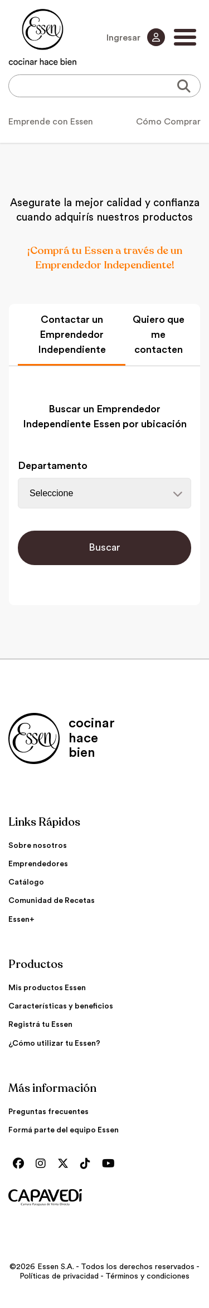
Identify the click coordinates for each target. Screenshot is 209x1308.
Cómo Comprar (168, 121)
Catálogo (26, 882)
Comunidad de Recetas (51, 901)
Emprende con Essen (50, 121)
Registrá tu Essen (40, 1025)
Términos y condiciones (147, 1276)
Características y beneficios (60, 1006)
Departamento (53, 466)
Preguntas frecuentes (48, 1112)
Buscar (104, 547)
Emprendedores (38, 864)
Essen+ (21, 919)
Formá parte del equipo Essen (63, 1130)
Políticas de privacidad (59, 1276)
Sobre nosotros (37, 846)
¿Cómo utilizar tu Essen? (54, 1043)
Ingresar (135, 37)
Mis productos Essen (47, 988)
